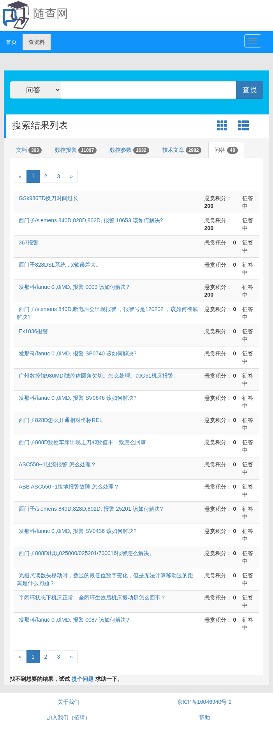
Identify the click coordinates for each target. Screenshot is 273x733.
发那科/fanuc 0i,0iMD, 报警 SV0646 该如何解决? (78, 398)
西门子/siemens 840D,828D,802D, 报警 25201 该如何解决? (91, 509)
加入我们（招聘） (68, 717)
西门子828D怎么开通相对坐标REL (60, 420)
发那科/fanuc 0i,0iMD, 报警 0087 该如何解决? (74, 620)
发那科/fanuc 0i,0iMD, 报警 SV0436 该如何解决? (78, 531)
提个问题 (82, 679)
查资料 (36, 42)
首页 (11, 42)
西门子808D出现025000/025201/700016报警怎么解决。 (87, 553)
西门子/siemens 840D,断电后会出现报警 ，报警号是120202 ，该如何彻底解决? (107, 313)
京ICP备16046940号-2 (204, 702)
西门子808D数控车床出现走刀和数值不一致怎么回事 (82, 442)
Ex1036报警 (33, 331)
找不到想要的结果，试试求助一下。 (66, 679)
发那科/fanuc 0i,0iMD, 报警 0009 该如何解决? (74, 287)
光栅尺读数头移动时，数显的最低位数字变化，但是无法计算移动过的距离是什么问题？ (105, 579)
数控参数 (129, 150)
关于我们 (68, 702)
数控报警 (76, 150)
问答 (226, 150)
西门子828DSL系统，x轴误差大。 (60, 265)
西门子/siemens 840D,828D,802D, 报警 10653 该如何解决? (91, 220)
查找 (250, 90)
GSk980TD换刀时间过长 (48, 198)
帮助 (204, 717)
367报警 (29, 242)
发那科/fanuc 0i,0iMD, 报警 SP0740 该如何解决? (78, 353)
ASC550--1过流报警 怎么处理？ (57, 464)
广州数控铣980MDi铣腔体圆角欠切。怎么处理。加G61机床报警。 (99, 376)
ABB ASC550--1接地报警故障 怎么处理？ (69, 486)
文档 (29, 150)
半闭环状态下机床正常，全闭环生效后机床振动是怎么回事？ (92, 597)
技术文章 (182, 150)
